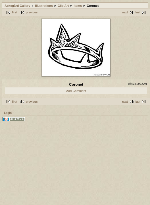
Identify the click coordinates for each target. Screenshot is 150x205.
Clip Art (63, 5)
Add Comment (76, 91)
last (138, 12)
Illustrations (44, 5)
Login (8, 112)
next (125, 12)
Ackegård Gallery (17, 5)
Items (78, 5)
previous (32, 12)
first (14, 12)
